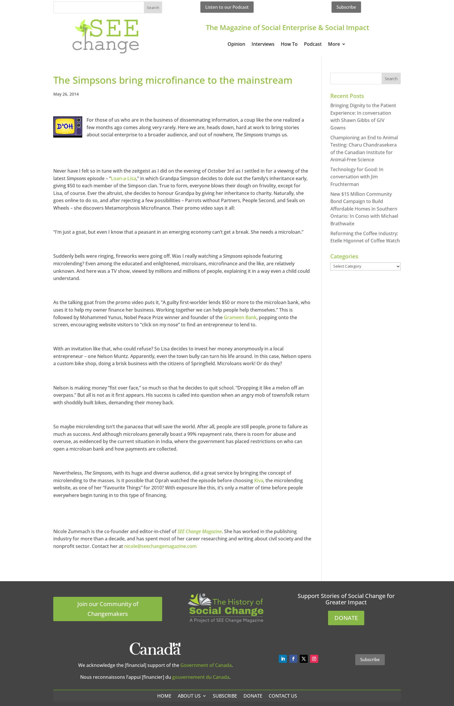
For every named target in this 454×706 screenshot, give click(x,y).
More (334, 44)
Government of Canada (206, 665)
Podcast (313, 44)
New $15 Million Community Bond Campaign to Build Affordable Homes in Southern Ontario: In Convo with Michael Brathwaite (364, 209)
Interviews (263, 44)
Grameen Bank (240, 317)
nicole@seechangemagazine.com (160, 546)
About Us (189, 696)
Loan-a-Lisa (123, 178)
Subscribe (346, 7)
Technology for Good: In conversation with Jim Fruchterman (356, 176)
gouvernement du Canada (200, 677)
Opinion (236, 44)
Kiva (258, 480)
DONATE (346, 618)
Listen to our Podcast (227, 7)
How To (289, 44)
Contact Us (283, 696)
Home (164, 696)
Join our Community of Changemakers (107, 609)
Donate (253, 696)
